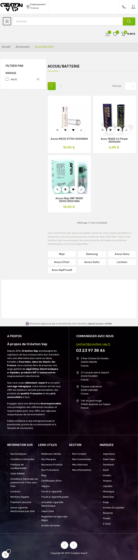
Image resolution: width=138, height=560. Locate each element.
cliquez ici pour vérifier (100, 323)
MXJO (24, 79)
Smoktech (108, 464)
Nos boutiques (18, 454)
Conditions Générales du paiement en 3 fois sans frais (24, 482)
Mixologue (108, 491)
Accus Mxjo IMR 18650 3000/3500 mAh (69, 200)
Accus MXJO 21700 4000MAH (69, 139)
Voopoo (107, 480)
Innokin (107, 475)
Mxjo (62, 254)
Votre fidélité (17, 473)
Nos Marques (48, 459)
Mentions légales (19, 497)
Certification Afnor (51, 480)
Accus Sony (122, 254)
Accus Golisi (92, 262)
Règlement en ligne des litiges (54, 518)
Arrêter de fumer (50, 525)
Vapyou (45, 486)
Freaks (107, 518)
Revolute (108, 513)
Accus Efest (62, 262)
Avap (106, 502)
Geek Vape (109, 459)
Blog (43, 475)
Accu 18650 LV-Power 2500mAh (114, 140)
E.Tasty (107, 523)
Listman (122, 262)
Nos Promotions (50, 470)
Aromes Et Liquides (113, 507)
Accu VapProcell (62, 270)
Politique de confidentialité (18, 466)
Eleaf (106, 470)
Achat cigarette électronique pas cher (22, 509)
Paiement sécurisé (20, 502)
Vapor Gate (47, 511)
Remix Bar (108, 497)
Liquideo (107, 486)
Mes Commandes (81, 459)
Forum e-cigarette (51, 491)
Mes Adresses (80, 464)
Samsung (92, 254)
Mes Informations (81, 470)
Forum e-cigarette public (55, 497)
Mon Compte (79, 454)
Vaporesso (109, 454)
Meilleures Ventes (51, 454)
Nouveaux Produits (52, 464)
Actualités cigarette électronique (52, 504)
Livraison (15, 491)
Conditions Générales (22, 459)
